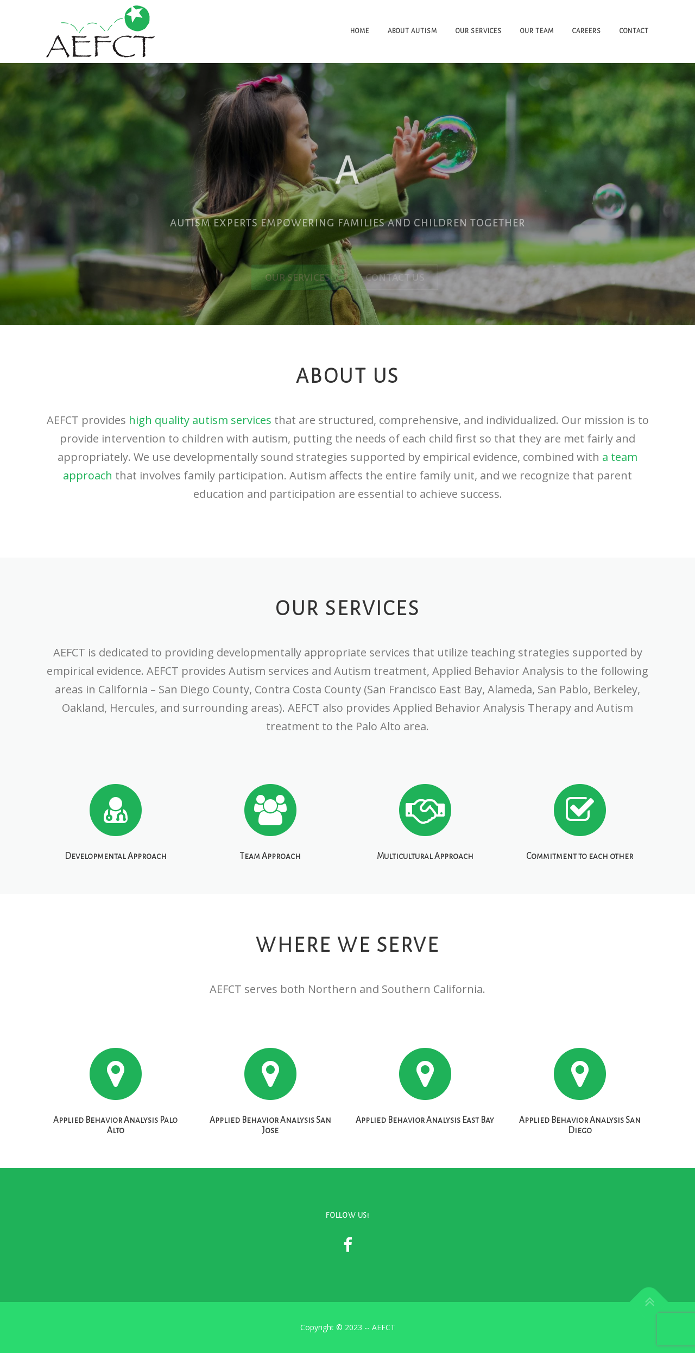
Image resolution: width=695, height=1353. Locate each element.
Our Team (537, 31)
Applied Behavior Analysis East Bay (425, 1155)
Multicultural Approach (425, 887)
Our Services (479, 31)
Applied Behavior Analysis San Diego (580, 1161)
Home (359, 31)
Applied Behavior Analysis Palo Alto (115, 1161)
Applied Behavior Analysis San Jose (270, 1161)
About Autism (412, 31)
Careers (586, 31)
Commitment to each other (579, 887)
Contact (634, 31)
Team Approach (270, 887)
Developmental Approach (116, 887)
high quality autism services (200, 420)
